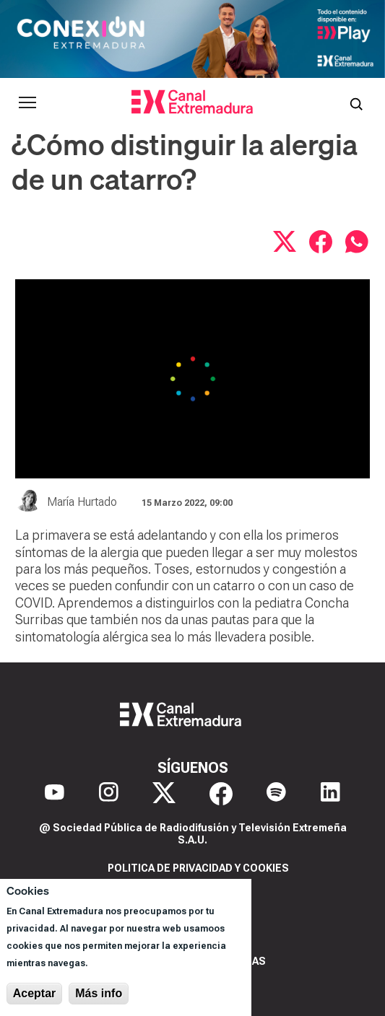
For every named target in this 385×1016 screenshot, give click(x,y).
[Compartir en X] (285, 242)
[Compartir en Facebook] (321, 242)
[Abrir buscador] (356, 102)
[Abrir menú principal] (27, 102)
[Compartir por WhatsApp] (357, 242)
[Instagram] (108, 793)
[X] (164, 793)
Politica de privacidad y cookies (198, 868)
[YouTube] (54, 793)
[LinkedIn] (330, 793)
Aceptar (34, 993)
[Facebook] (221, 793)
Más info (98, 993)
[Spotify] (276, 793)
